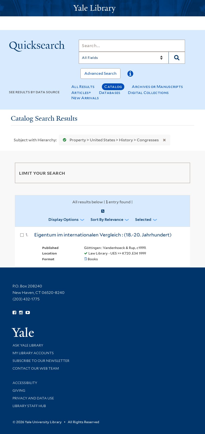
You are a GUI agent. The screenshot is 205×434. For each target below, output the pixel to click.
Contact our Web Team (36, 368)
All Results (82, 86)
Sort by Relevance (107, 219)
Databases (109, 92)
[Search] (132, 46)
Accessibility (25, 383)
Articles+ (81, 92)
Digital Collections (148, 92)
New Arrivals (85, 98)
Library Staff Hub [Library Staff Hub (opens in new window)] (29, 406)
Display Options (63, 219)
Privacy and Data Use (33, 398)
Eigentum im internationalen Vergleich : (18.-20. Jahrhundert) (103, 235)
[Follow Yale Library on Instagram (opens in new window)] (21, 312)
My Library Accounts (33, 353)
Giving (19, 390)
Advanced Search (100, 73)
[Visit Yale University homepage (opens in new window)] (22, 330)
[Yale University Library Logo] (102, 8)
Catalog (113, 86)
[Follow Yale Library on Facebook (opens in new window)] (14, 312)
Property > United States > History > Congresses (109, 140)
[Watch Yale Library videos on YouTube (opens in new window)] (28, 312)
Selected (143, 219)
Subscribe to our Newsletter (41, 361)
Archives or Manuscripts (157, 86)
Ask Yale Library (28, 345)
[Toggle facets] (181, 173)
